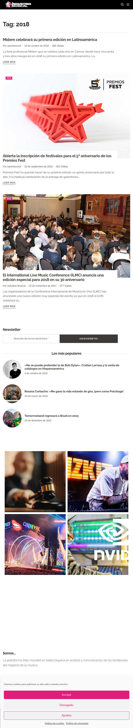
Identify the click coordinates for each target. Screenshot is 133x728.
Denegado (66, 705)
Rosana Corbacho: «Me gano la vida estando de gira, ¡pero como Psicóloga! (74, 391)
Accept (66, 694)
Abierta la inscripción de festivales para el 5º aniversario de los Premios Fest (57, 158)
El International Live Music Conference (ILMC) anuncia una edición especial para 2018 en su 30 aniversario (53, 277)
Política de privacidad (77, 723)
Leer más (9, 62)
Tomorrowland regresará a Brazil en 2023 (52, 416)
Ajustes (66, 715)
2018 (9, 78)
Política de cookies (54, 723)
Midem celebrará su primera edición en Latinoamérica (50, 39)
